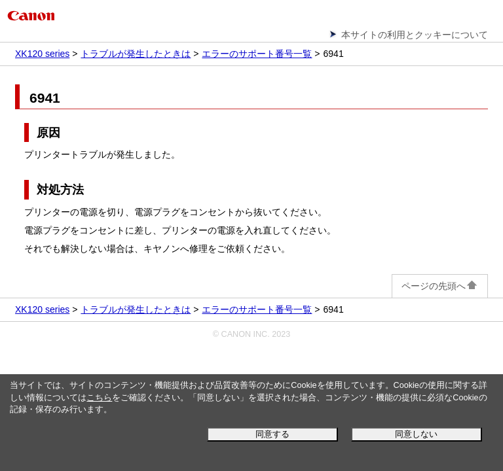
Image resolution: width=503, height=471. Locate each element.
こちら (99, 397)
